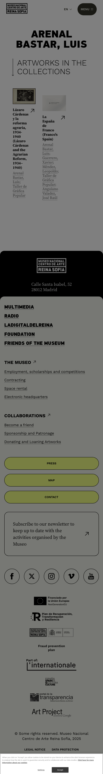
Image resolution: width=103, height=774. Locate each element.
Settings (41, 771)
